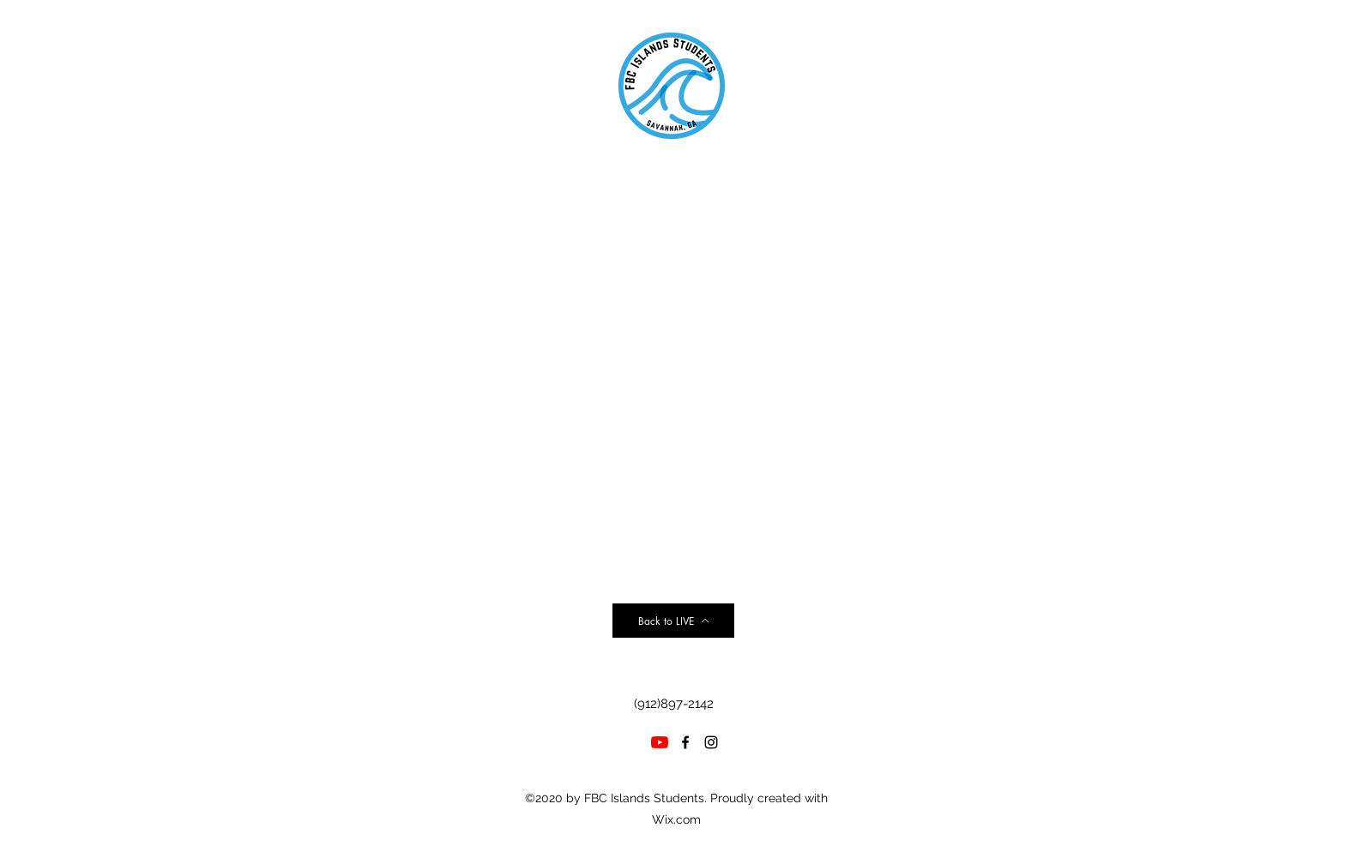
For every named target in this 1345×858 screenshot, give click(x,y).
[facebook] (685, 742)
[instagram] (711, 742)
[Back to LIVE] (673, 620)
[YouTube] (659, 742)
